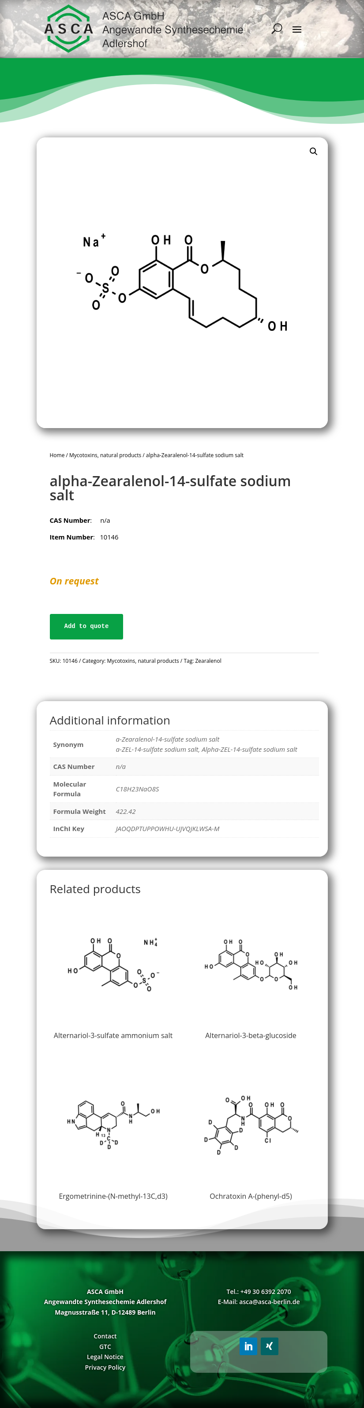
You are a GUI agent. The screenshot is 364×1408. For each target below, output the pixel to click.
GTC (105, 1346)
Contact (105, 1336)
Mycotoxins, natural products (105, 455)
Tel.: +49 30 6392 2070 (258, 1291)
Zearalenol (208, 661)
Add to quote (86, 626)
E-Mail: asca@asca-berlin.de (259, 1301)
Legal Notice (105, 1357)
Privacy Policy (105, 1367)
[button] (314, 151)
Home (57, 455)
